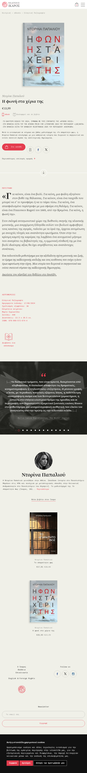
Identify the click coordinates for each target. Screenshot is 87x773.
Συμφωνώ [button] (13, 763)
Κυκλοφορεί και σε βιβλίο (28, 115)
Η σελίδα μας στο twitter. (65, 673)
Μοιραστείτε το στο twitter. (46, 149)
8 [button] (47, 430)
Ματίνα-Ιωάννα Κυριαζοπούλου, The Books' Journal (43, 418)
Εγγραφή (43, 723)
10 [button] (56, 430)
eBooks (17, 13)
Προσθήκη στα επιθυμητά (30, 149)
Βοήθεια (22, 670)
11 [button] (60, 430)
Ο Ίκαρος (21, 667)
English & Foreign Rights (22, 678)
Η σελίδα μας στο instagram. (73, 673)
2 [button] (23, 430)
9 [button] (51, 430)
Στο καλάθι (16, 147)
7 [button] (43, 430)
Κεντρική (6, 13)
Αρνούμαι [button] (26, 763)
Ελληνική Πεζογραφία (34, 13)
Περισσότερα (43, 489)
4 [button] (31, 430)
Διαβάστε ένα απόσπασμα (8, 344)
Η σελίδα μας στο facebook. (57, 673)
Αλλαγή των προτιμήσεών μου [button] (50, 763)
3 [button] (27, 430)
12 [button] (64, 430)
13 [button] (68, 430)
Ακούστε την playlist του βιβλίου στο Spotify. (29, 274)
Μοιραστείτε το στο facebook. (38, 149)
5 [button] (35, 430)
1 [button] (19, 430)
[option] (43, 395)
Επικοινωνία (22, 673)
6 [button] (39, 430)
